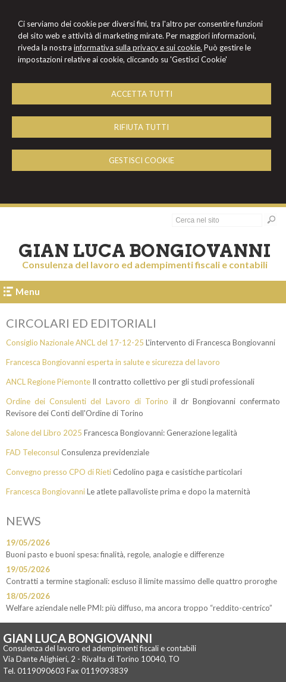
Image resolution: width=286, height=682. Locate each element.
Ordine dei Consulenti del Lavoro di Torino (87, 401)
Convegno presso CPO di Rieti (58, 472)
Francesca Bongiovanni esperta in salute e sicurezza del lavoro (113, 362)
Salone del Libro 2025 (44, 432)
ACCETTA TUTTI (141, 94)
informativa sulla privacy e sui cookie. (138, 47)
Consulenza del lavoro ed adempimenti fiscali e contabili (145, 264)
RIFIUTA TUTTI (141, 127)
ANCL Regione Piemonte (48, 381)
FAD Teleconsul (32, 452)
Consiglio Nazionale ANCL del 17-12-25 (75, 342)
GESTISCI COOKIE (141, 160)
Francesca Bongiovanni (45, 491)
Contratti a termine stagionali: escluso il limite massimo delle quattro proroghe (141, 581)
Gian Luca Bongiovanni (144, 250)
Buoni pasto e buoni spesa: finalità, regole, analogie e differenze (115, 554)
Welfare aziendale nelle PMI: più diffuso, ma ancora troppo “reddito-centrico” (139, 608)
